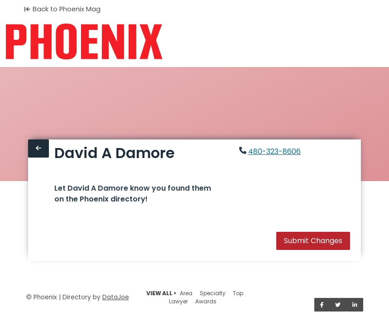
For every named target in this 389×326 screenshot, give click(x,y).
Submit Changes (313, 240)
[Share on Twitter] (337, 305)
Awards (205, 301)
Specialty (213, 293)
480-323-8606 (274, 151)
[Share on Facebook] (322, 305)
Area (186, 293)
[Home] (84, 41)
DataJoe (115, 297)
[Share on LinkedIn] (354, 305)
